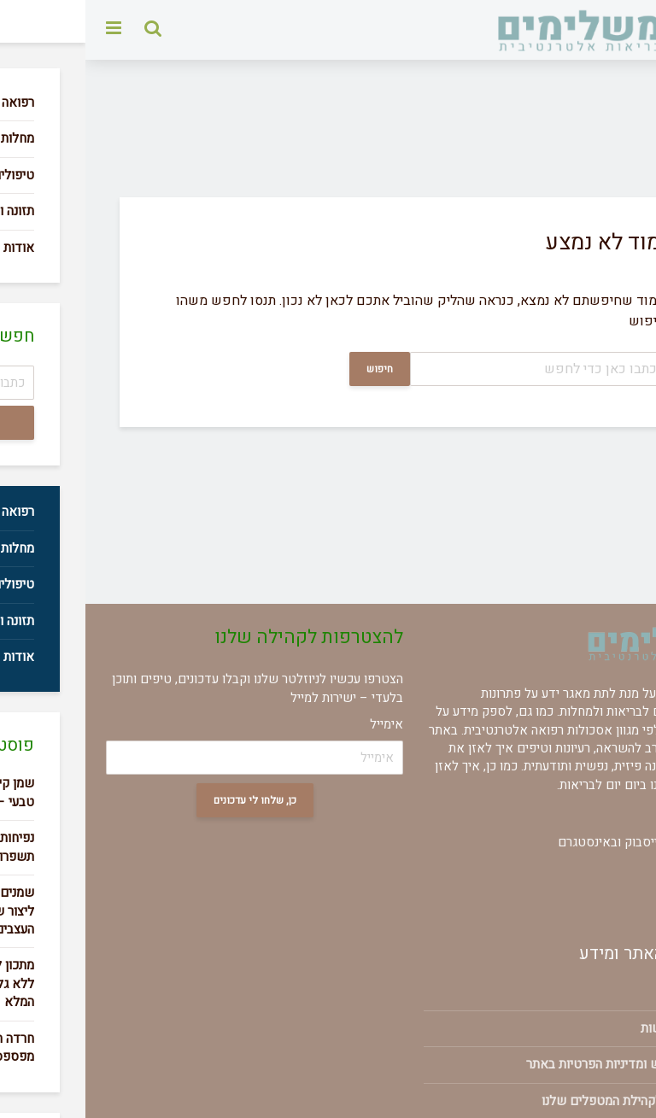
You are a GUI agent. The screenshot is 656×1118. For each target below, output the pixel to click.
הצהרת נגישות (591, 1028)
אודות (611, 992)
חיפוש (294, 369)
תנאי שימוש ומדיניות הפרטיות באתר (534, 1064)
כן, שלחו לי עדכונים (169, 800)
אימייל (301, 725)
